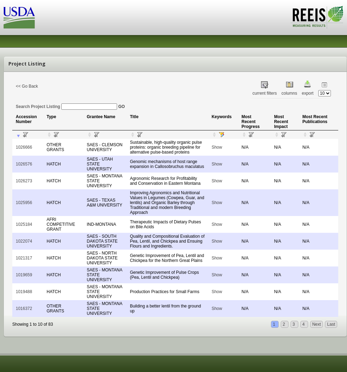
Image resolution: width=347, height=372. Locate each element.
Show (217, 147)
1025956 (24, 202)
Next (316, 324)
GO (121, 106)
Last (331, 324)
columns (289, 93)
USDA (19, 18)
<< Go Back (27, 86)
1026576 (24, 164)
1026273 (24, 180)
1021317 (24, 258)
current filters (264, 93)
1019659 (24, 274)
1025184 (24, 224)
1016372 (24, 308)
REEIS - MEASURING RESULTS (317, 17)
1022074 (24, 241)
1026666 (24, 147)
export (307, 93)
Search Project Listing (66, 106)
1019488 (24, 291)
